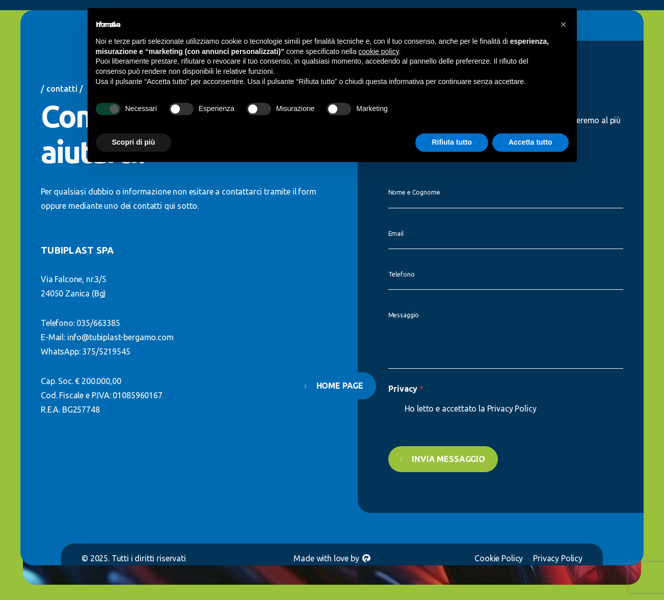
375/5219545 (106, 351)
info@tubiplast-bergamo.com (120, 337)
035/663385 (98, 323)
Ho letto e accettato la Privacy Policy (471, 408)
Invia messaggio (446, 458)
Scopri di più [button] (133, 142)
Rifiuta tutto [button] (452, 142)
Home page (340, 385)
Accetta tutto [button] (530, 142)
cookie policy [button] (378, 51)
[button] (563, 24)
